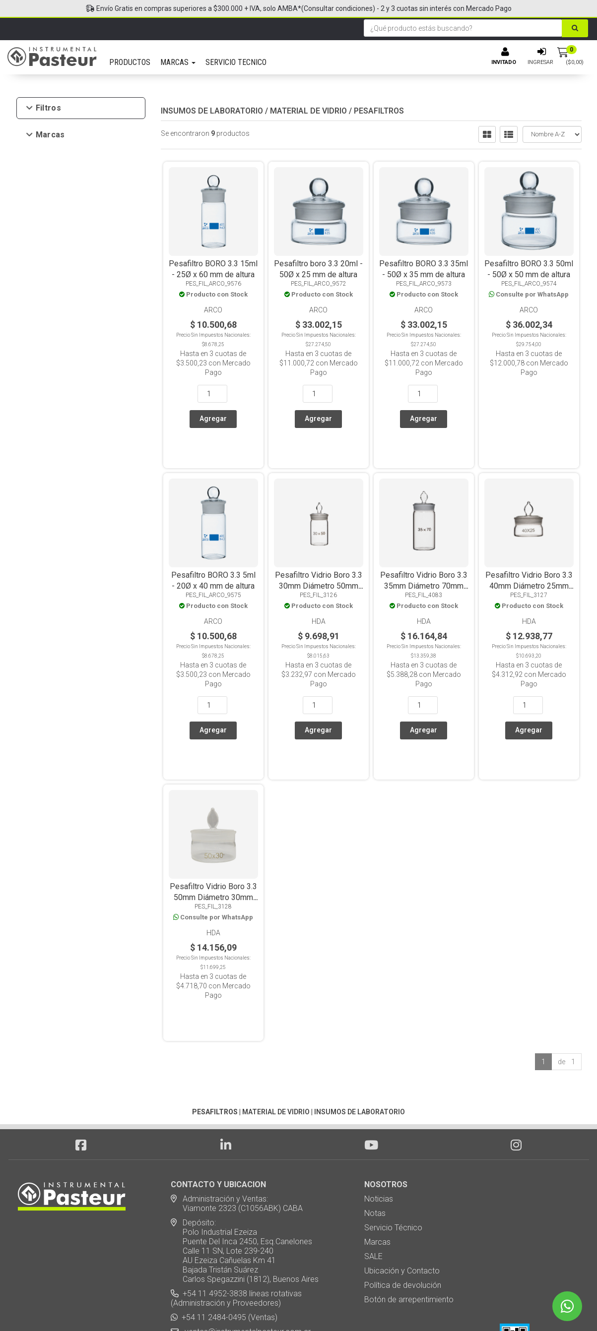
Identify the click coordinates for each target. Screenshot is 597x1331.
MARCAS (178, 62)
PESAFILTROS (379, 111)
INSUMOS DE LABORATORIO (212, 111)
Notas (375, 1128)
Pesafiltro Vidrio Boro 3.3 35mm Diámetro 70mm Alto (423, 557)
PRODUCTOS (129, 62)
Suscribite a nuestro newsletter (231, 1267)
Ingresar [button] (540, 62)
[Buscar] (575, 28)
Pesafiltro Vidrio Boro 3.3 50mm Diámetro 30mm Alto (213, 840)
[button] (427, 1306)
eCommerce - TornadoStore (258, 1306)
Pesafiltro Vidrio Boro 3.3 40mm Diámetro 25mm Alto (529, 557)
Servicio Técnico (393, 1143)
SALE (373, 1171)
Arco (51, 151)
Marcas (46, 134)
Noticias (378, 1114)
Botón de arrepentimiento (409, 1214)
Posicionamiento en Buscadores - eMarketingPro (359, 1306)
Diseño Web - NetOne (192, 1306)
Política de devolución (402, 1200)
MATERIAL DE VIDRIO (308, 111)
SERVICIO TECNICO (235, 62)
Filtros (44, 108)
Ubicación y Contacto (402, 1186)
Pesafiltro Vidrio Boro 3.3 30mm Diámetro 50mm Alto (318, 557)
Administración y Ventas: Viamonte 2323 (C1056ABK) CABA (237, 1118)
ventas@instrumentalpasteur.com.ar (246, 1247)
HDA (50, 166)
